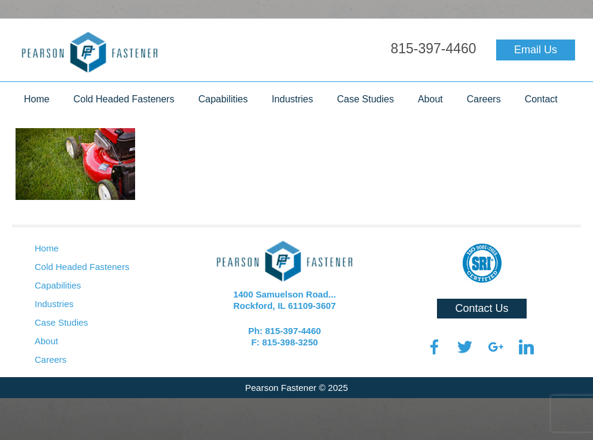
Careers (484, 99)
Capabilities (223, 99)
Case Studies (365, 99)
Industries (292, 99)
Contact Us (481, 308)
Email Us (535, 50)
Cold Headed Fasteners (124, 99)
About (430, 99)
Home (37, 99)
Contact (541, 99)
